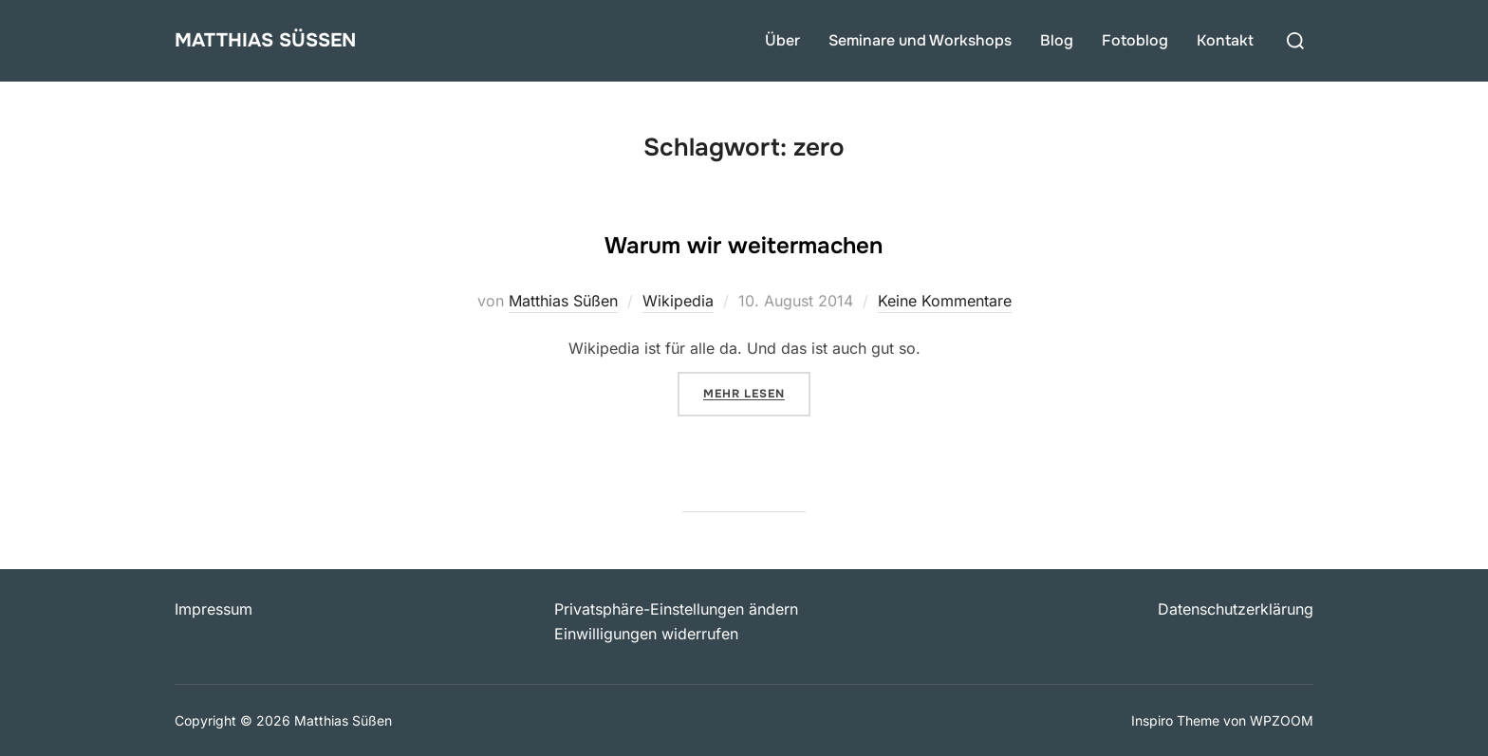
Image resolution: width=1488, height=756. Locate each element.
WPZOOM (1281, 720)
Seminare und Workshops (920, 40)
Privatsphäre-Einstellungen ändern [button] (676, 608)
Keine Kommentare (945, 300)
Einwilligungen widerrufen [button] (646, 633)
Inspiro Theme (1175, 720)
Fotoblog (1135, 40)
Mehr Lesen (756, 391)
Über (782, 40)
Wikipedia (678, 300)
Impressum (213, 608)
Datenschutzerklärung (1235, 608)
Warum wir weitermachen (743, 240)
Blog (1056, 40)
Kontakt (1225, 40)
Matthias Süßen (291, 40)
